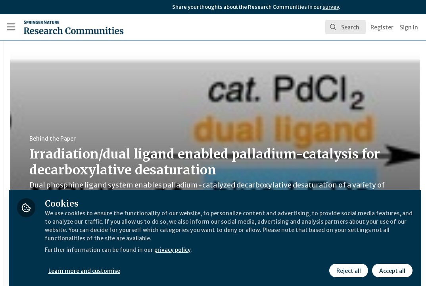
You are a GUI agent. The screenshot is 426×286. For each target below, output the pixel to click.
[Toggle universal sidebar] (11, 27)
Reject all (347, 265)
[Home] (60, 27)
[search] (345, 27)
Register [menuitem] (381, 27)
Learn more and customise (183, 265)
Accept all (391, 265)
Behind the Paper (150, 138)
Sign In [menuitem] (409, 27)
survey (330, 7)
